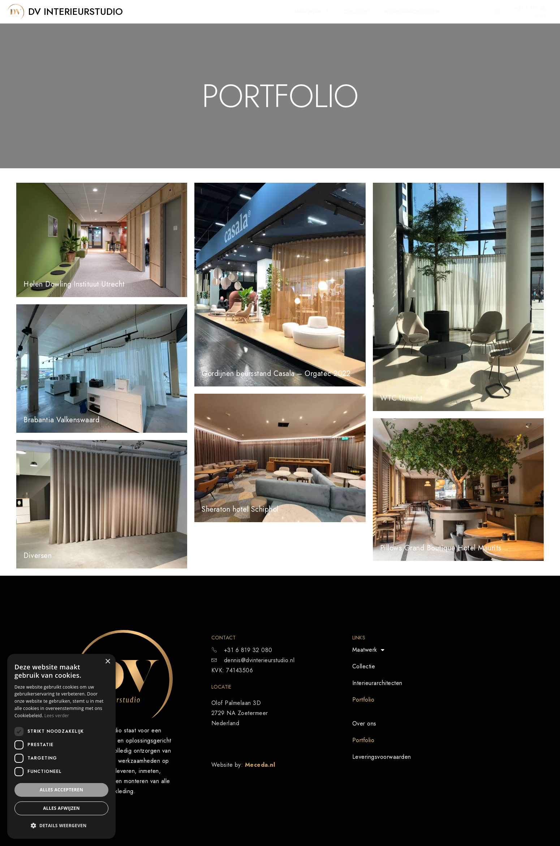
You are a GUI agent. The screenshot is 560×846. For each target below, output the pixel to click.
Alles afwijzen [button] (61, 808)
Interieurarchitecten (411, 11)
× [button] (107, 661)
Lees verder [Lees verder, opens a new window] (56, 715)
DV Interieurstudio (75, 11)
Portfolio (468, 11)
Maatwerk (311, 11)
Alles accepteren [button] (61, 790)
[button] (61, 826)
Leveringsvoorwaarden (381, 757)
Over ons (364, 723)
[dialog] (61, 746)
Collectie (356, 11)
